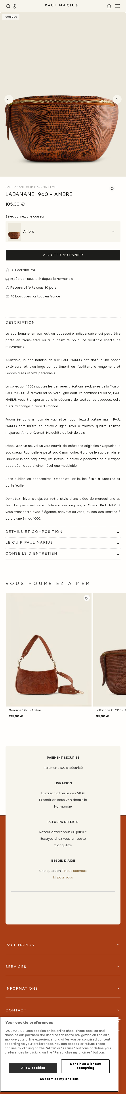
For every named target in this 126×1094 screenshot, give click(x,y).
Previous (8, 99)
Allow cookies (33, 1068)
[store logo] (61, 7)
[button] (87, 598)
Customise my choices (59, 1079)
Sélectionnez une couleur (25, 216)
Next (117, 99)
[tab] (63, 532)
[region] (59, 1054)
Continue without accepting (85, 1066)
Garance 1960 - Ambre (25, 710)
